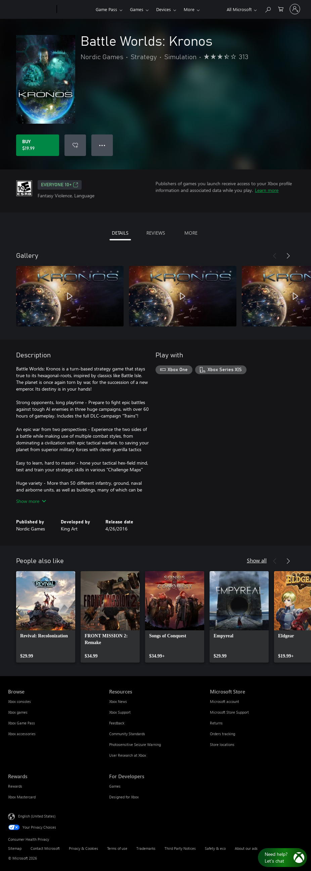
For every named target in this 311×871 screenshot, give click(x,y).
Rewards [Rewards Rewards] (15, 786)
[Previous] (274, 256)
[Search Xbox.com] (268, 8)
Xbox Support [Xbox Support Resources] (120, 712)
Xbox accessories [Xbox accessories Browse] (22, 733)
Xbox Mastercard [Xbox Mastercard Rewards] (22, 797)
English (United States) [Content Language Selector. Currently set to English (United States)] (36, 816)
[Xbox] (75, 9)
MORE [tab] (190, 233)
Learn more (266, 190)
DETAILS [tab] (120, 233)
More (189, 9)
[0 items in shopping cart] (280, 8)
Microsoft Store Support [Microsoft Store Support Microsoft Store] (229, 712)
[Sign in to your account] (295, 9)
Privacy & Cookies (83, 848)
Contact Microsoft (45, 848)
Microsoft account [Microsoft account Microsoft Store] (224, 701)
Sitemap (14, 848)
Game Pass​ (106, 9)
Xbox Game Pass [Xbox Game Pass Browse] (21, 723)
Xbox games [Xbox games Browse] (18, 712)
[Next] (288, 256)
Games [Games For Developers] (115, 786)
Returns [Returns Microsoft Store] (216, 723)
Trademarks (146, 848)
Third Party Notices (180, 848)
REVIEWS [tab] (155, 233)
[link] (45, 617)
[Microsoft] (31, 9)
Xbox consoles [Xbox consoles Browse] (19, 701)
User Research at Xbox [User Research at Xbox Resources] (127, 755)
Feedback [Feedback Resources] (116, 723)
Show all (257, 560)
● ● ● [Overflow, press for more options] (102, 145)
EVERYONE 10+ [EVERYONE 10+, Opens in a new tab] (59, 185)
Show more (31, 501)
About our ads (246, 848)
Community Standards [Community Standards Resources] (127, 733)
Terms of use (117, 848)
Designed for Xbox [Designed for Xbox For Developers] (124, 797)
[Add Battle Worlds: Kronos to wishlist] (75, 145)
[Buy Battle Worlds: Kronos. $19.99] (37, 145)
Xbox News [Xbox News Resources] (118, 701)
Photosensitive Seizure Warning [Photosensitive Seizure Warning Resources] (135, 744)
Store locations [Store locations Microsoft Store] (222, 744)
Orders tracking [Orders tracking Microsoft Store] (222, 733)
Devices (163, 9)
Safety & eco (215, 848)
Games (136, 9)
